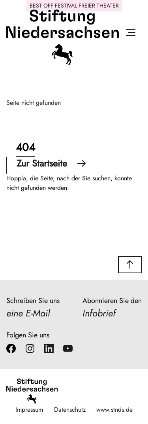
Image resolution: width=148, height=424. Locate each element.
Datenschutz (70, 409)
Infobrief (99, 313)
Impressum (29, 409)
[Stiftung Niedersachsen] (62, 63)
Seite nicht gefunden (33, 102)
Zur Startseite (51, 163)
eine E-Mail (28, 313)
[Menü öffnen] (131, 34)
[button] (130, 264)
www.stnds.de (114, 409)
